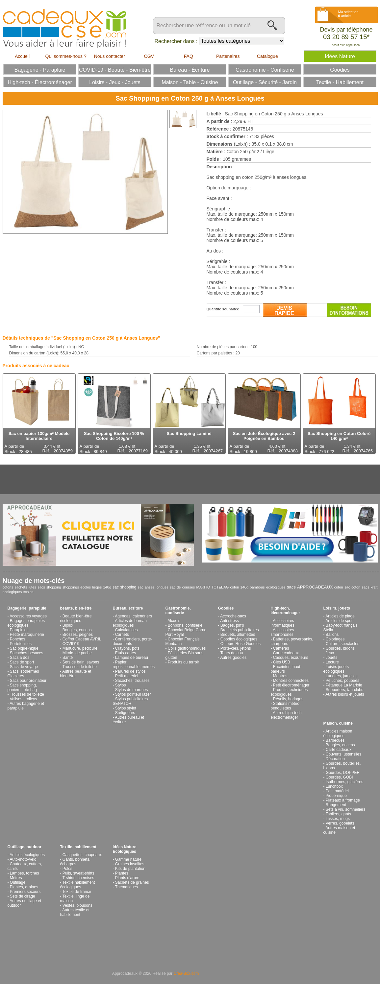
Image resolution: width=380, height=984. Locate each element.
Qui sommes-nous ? (66, 56)
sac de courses (182, 587)
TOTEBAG (220, 587)
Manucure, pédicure (80, 648)
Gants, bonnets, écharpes (75, 861)
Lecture (332, 662)
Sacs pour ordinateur (28, 680)
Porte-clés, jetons (235, 648)
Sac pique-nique (24, 648)
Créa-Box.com (186, 973)
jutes (32, 587)
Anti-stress (229, 620)
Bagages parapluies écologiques (26, 623)
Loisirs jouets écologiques (336, 669)
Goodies (226, 608)
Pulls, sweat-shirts (78, 873)
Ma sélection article (348, 14)
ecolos (28, 592)
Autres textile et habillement (74, 912)
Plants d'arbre (127, 878)
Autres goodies (233, 657)
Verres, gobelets (340, 823)
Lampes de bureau (131, 657)
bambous (257, 587)
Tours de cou (231, 653)
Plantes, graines (24, 887)
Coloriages (335, 639)
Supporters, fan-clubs (344, 689)
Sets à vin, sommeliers (346, 809)
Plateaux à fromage (343, 800)
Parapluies (19, 630)
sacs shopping (49, 587)
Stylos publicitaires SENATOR (130, 701)
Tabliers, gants (338, 814)
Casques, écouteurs (290, 657)
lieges (97, 587)
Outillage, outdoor (24, 847)
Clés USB (281, 662)
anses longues (156, 587)
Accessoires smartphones (282, 632)
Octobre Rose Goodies (240, 643)
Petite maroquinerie (27, 634)
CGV (149, 56)
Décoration (335, 758)
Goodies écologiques (238, 639)
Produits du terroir (183, 662)
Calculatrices (126, 630)
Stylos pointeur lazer (133, 694)
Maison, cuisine (338, 723)
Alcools (173, 620)
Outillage (17, 882)
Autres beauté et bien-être (75, 673)
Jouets (331, 657)
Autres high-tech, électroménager (287, 715)
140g (107, 587)
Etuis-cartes (125, 653)
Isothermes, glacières (344, 782)
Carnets (122, 634)
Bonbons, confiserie (185, 625)
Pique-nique (336, 795)
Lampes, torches (24, 873)
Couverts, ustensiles (343, 754)
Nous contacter (109, 56)
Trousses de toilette (27, 694)
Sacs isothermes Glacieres (23, 673)
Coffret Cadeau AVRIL (82, 639)
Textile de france (77, 891)
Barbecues (335, 740)
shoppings (71, 587)
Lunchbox (334, 786)
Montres (280, 676)
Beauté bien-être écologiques (76, 618)
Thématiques (126, 887)
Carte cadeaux (286, 653)
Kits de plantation (130, 868)
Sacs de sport (22, 662)
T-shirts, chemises (78, 878)
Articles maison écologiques (337, 733)
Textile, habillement (78, 847)
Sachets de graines (132, 882)
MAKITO (203, 587)
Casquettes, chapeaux (82, 854)
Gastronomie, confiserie (178, 610)
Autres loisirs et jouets (344, 694)
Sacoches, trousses (132, 680)
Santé (68, 657)
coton (338, 587)
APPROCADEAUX (315, 587)
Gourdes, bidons (340, 648)
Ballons (332, 634)
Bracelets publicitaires (239, 630)
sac (140, 587)
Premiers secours (25, 891)
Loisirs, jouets (336, 608)
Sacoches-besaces (26, 653)
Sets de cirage (22, 896)
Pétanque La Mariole (344, 685)
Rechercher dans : (176, 41)
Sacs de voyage (24, 666)
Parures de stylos (130, 671)
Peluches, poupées (342, 680)
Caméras (281, 648)
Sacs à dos (19, 657)
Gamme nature (128, 859)
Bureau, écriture (128, 608)
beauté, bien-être (76, 608)
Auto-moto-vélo (23, 859)
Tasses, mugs (338, 818)
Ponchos (17, 639)
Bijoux (68, 625)
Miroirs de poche (77, 653)
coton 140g (239, 587)
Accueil (22, 56)
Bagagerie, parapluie (27, 608)
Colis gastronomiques (187, 648)
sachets (20, 587)
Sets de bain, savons (81, 662)
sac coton (352, 587)
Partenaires (228, 56)
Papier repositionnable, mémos (134, 664)
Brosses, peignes (78, 634)
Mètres (16, 878)
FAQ (188, 56)
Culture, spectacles (342, 643)
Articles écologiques (27, 854)
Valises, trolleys (23, 699)
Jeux (330, 653)
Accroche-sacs (233, 616)
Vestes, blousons (77, 905)
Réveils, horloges (288, 699)
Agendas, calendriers (133, 616)
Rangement (336, 805)
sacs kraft (370, 587)
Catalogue (267, 56)
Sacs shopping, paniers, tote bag (22, 687)
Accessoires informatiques (282, 623)
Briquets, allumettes (237, 634)
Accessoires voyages (28, 616)
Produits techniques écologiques (289, 692)
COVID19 (71, 643)
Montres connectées (291, 680)
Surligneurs (125, 712)
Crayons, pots (127, 648)
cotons (8, 587)
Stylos (120, 685)
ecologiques (12, 592)
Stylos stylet (125, 708)
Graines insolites (129, 864)
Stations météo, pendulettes (286, 705)
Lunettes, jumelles (342, 676)
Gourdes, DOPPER (343, 772)
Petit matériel (126, 676)
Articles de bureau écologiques (130, 623)
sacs (291, 587)
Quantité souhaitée (223, 309)
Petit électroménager (291, 685)
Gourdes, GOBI (339, 777)
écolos (85, 587)
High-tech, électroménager (285, 610)
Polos (67, 868)
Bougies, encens (77, 630)
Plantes (121, 873)
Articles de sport (339, 620)
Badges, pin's (232, 625)
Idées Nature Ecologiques (125, 849)
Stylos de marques (131, 689)
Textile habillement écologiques (77, 884)
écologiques (276, 587)
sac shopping (124, 587)
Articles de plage (340, 616)
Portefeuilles (21, 643)
